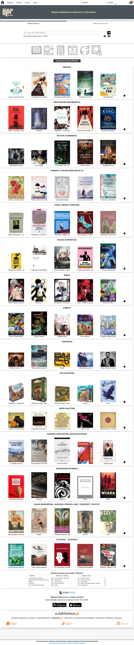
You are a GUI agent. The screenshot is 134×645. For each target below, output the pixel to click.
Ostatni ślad (31, 583)
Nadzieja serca (84, 585)
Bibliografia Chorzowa (100, 23)
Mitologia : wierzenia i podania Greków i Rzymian (40, 579)
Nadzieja (31, 581)
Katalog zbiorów (33, 23)
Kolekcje (45, 36)
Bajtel (56, 585)
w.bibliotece (57, 618)
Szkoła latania (58, 579)
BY (103, 2)
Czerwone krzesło (85, 578)
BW (95, 2)
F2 (124, 2)
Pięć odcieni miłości (59, 583)
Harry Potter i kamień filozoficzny (36, 585)
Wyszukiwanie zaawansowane (32, 36)
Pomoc (27, 2)
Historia (19, 2)
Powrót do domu (58, 581)
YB (99, 2)
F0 (115, 2)
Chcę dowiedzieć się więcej (57, 643)
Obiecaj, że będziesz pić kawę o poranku (90, 583)
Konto (35, 2)
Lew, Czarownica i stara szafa (36, 578)
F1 (119, 2)
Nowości (10, 2)
